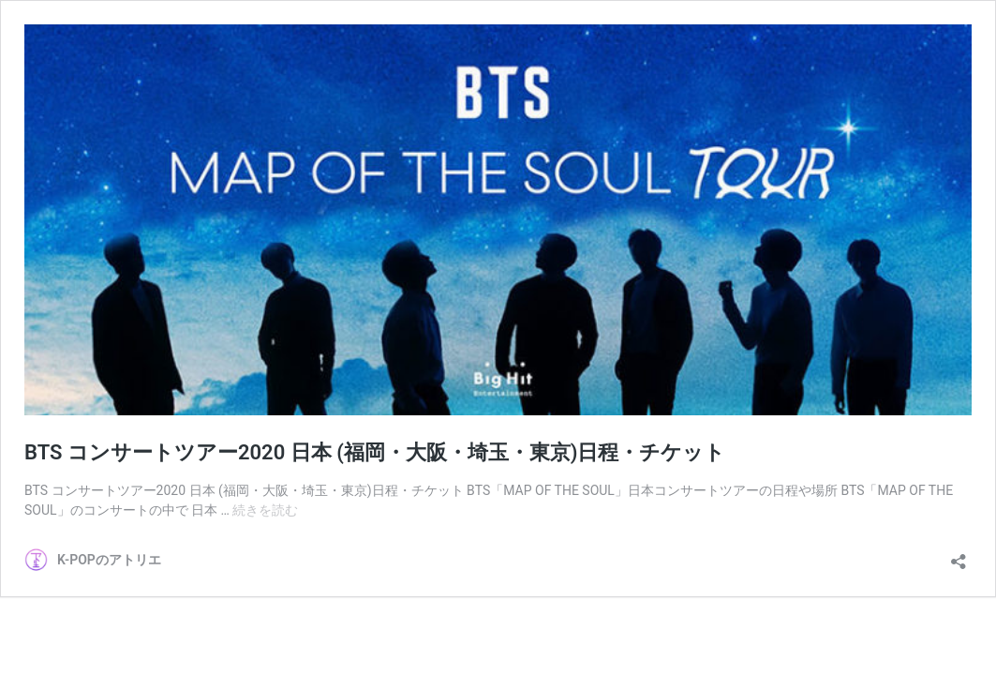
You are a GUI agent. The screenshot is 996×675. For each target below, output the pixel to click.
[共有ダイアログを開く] (958, 555)
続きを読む (265, 510)
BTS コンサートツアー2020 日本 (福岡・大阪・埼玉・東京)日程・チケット (375, 452)
